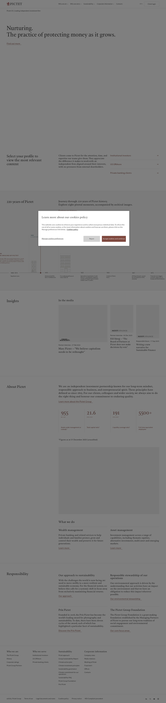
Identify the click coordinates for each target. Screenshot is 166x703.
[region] (83, 228)
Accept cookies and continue (114, 239)
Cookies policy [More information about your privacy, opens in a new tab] (72, 229)
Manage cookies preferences (52, 238)
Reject (91, 239)
